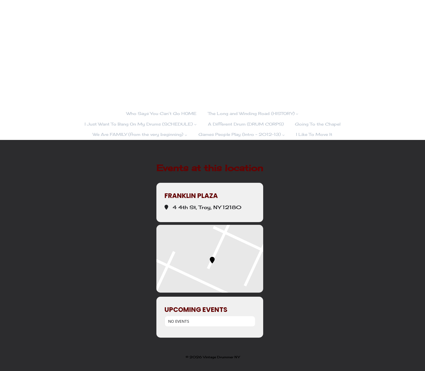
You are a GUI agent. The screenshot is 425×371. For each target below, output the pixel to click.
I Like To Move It (314, 134)
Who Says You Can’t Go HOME (161, 113)
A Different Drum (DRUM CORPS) (246, 124)
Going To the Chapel (317, 124)
